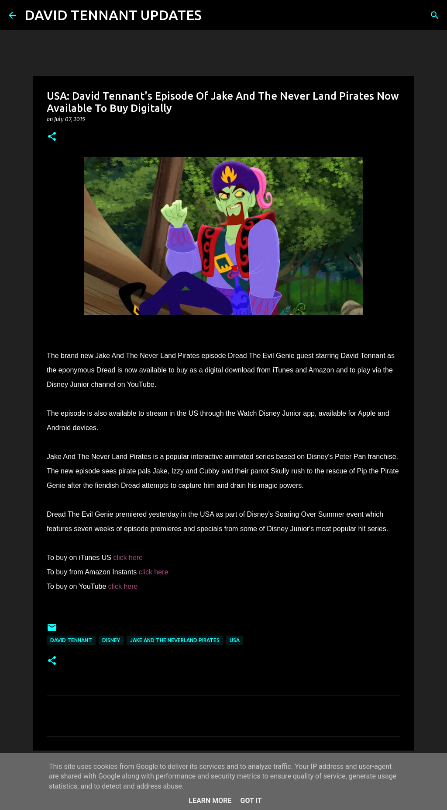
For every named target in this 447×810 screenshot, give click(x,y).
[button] (52, 137)
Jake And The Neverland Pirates (175, 640)
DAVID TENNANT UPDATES (113, 15)
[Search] (214, 15)
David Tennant (71, 640)
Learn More (210, 800)
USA (235, 640)
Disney (111, 640)
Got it (250, 800)
